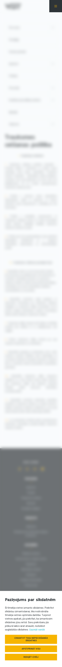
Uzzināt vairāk (37, 629)
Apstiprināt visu (31, 649)
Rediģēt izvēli (31, 657)
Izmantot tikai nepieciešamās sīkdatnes (31, 639)
